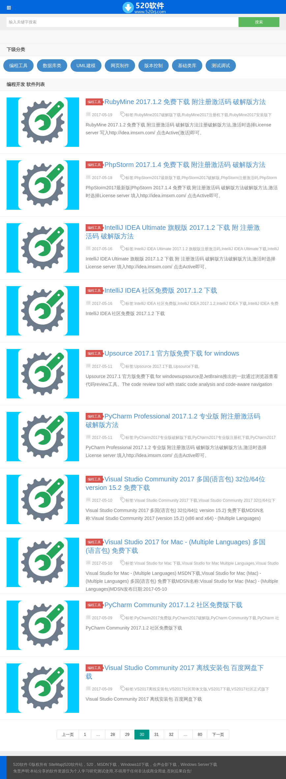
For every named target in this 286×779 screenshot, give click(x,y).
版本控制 (153, 65)
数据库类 (52, 65)
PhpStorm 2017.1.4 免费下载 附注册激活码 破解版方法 (185, 164)
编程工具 (18, 65)
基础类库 (187, 65)
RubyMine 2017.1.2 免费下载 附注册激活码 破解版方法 (185, 101)
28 (112, 734)
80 (200, 734)
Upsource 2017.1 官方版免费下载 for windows (171, 353)
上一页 (68, 734)
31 (156, 734)
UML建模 (86, 65)
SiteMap (56, 764)
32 (171, 734)
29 (127, 734)
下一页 (218, 734)
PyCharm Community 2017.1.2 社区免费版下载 (173, 604)
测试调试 (221, 65)
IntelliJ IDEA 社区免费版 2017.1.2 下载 (160, 290)
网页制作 (120, 65)
